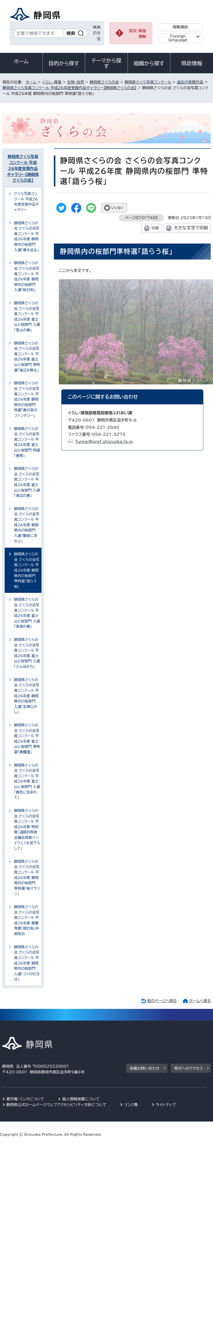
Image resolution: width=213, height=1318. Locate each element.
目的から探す (63, 63)
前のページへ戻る (162, 1001)
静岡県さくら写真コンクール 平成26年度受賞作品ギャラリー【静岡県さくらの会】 (69, 88)
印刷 (155, 228)
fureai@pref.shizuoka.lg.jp (104, 441)
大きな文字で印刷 (191, 228)
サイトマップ (166, 1105)
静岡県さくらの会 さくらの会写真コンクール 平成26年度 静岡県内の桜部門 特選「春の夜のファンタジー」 (26, 399)
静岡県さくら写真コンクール (148, 82)
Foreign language (177, 38)
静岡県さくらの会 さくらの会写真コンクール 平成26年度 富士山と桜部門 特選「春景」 (27, 442)
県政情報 (191, 63)
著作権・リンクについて (25, 1099)
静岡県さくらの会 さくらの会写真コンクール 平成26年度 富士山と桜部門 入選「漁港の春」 (27, 613)
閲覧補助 (180, 27)
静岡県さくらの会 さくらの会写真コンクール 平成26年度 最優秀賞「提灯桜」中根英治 (26, 920)
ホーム (21, 61)
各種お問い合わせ (145, 1068)
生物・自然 (75, 82)
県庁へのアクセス (188, 1068)
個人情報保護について (81, 1099)
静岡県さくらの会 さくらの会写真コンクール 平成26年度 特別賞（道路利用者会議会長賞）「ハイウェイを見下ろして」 (27, 829)
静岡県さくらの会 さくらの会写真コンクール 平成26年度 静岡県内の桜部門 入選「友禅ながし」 (26, 696)
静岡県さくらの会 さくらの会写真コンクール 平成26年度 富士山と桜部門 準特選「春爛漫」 (27, 738)
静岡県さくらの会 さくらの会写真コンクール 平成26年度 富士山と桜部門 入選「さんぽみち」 (27, 653)
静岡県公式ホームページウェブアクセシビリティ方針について (56, 1105)
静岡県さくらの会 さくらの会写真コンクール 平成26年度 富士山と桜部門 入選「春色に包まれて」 (27, 781)
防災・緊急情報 (137, 33)
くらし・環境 (51, 82)
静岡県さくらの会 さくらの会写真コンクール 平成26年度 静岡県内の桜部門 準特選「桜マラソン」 (27, 878)
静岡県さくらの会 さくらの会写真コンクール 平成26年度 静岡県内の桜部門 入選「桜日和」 (26, 276)
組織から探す (149, 63)
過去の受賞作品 (190, 82)
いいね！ (117, 207)
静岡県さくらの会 (104, 82)
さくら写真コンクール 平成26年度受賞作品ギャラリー (26, 202)
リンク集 (131, 1105)
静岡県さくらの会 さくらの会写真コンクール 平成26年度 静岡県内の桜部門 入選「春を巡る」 (26, 236)
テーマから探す (106, 63)
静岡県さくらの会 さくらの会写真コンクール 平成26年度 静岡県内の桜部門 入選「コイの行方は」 (27, 963)
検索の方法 (97, 33)
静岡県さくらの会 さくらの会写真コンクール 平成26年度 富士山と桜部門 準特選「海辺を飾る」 (27, 356)
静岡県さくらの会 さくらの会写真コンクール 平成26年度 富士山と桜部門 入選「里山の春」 (27, 316)
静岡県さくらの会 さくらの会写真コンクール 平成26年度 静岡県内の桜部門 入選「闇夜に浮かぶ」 (26, 525)
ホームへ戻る (200, 1001)
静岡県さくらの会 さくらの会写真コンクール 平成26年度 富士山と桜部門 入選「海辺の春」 (27, 482)
